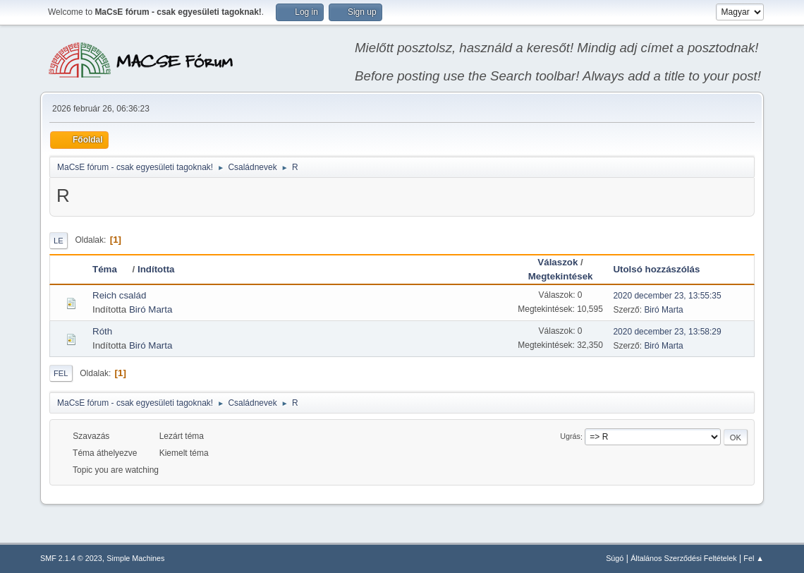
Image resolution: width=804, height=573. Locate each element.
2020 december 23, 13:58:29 (667, 332)
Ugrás (570, 437)
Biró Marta (150, 309)
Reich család (119, 295)
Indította (156, 269)
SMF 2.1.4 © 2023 (71, 558)
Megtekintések (560, 276)
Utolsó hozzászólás (656, 269)
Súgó (614, 558)
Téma (111, 269)
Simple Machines (135, 558)
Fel (61, 373)
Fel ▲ (753, 558)
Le (58, 240)
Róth (102, 331)
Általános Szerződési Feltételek (683, 558)
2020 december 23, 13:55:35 (667, 296)
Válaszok (557, 262)
